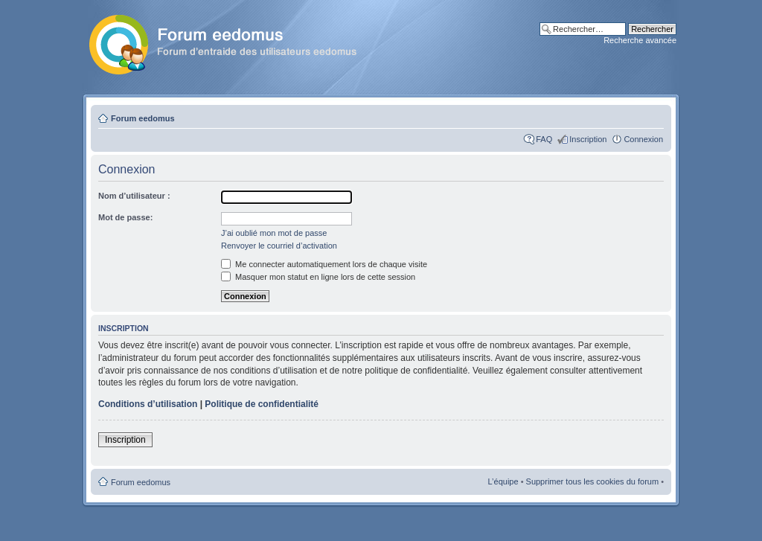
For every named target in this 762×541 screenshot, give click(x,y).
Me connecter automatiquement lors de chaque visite (324, 264)
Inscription (587, 139)
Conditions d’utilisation (147, 404)
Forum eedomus (143, 118)
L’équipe (503, 481)
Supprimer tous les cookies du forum (592, 481)
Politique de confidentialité (261, 404)
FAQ (544, 139)
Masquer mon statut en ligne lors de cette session (318, 276)
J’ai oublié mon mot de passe (274, 232)
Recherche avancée (639, 40)
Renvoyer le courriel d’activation (279, 245)
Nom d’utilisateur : (134, 195)
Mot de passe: (125, 217)
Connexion (643, 139)
